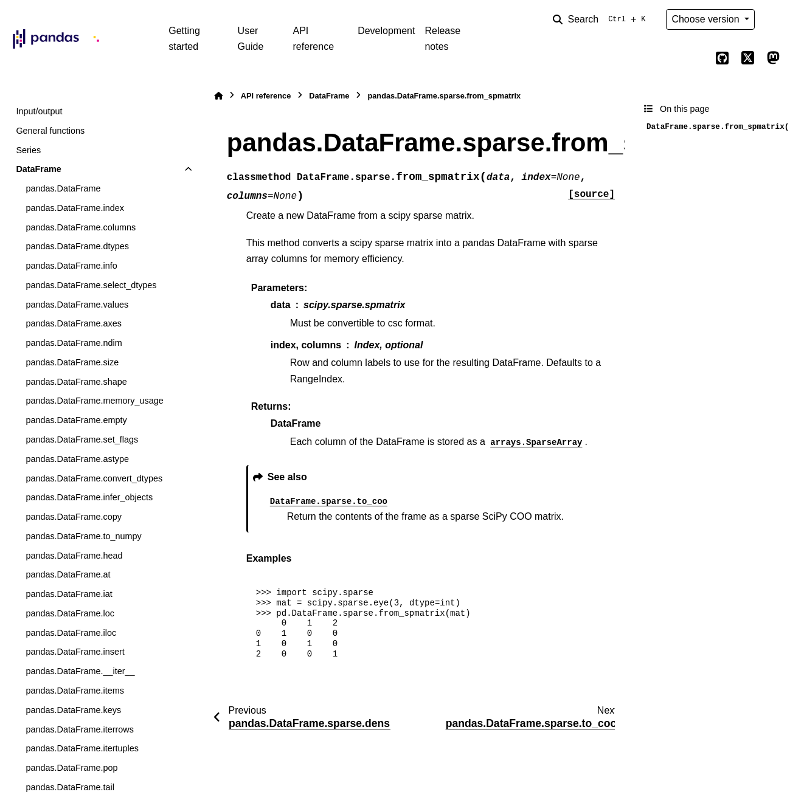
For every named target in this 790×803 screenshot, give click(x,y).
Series (28, 150)
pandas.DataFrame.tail (70, 787)
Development (386, 31)
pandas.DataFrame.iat (69, 594)
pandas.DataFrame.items (75, 690)
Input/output (39, 111)
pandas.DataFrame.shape (76, 382)
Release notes (442, 39)
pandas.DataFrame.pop (71, 768)
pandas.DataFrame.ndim (74, 343)
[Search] (601, 19)
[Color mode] (773, 19)
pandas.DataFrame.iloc (71, 633)
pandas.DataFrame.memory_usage (94, 400)
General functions (50, 131)
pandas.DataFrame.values (77, 304)
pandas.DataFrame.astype (77, 459)
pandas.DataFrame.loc (70, 613)
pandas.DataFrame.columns (81, 227)
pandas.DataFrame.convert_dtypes (94, 478)
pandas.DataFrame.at (68, 574)
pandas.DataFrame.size (72, 362)
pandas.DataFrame (63, 188)
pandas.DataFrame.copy (74, 517)
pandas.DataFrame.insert (75, 652)
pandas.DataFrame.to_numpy (83, 536)
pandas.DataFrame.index (75, 208)
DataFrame (38, 169)
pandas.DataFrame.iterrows (80, 729)
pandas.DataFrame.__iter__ (80, 671)
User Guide (251, 39)
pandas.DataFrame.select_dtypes (91, 285)
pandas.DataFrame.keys (73, 710)
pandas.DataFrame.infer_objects (89, 497)
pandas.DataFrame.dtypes (77, 246)
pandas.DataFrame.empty (76, 420)
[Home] (218, 95)
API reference (313, 39)
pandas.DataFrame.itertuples (82, 748)
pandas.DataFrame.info (71, 266)
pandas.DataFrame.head (74, 555)
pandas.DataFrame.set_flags (82, 439)
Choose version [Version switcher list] (706, 19)
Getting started (184, 39)
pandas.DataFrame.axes (74, 323)
